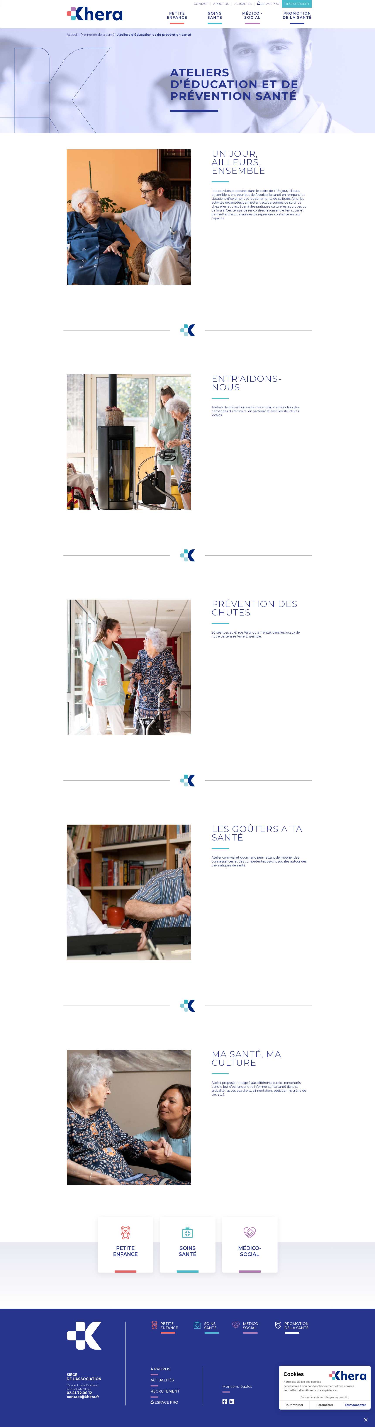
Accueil (72, 35)
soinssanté (205, 1327)
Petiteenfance (177, 15)
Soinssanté (214, 15)
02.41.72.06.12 (79, 1393)
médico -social (252, 15)
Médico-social (246, 1327)
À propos (221, 3)
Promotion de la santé (97, 35)
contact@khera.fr (83, 1397)
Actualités (243, 3)
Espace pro (268, 3)
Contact (201, 3)
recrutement (297, 3)
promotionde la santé (297, 15)
